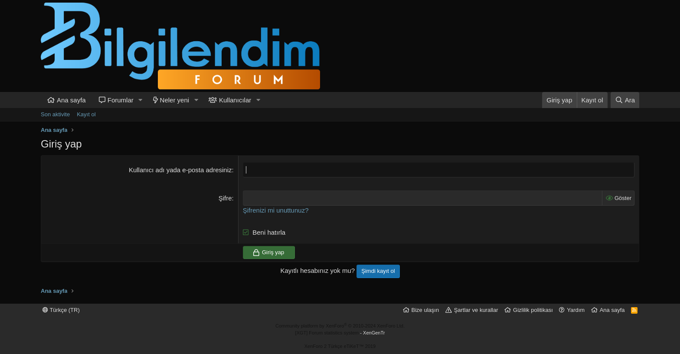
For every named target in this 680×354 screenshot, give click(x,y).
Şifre (225, 198)
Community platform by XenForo (340, 325)
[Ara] (625, 100)
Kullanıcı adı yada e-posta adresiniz (180, 170)
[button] (140, 100)
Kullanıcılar (235, 100)
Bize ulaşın (425, 310)
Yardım (576, 310)
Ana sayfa (71, 100)
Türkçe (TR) (61, 310)
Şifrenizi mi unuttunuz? (276, 210)
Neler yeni (175, 100)
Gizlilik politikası (533, 310)
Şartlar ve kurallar (476, 310)
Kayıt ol (86, 114)
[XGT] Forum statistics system (340, 332)
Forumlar (121, 100)
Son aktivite (55, 114)
